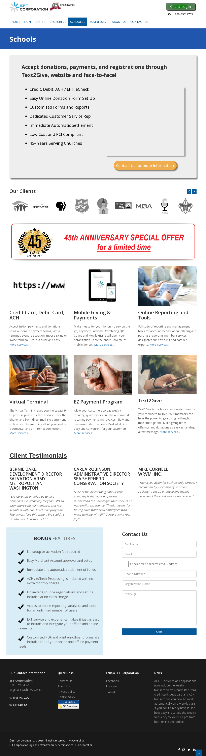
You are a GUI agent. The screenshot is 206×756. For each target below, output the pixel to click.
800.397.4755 (21, 698)
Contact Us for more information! (145, 165)
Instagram (112, 686)
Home (16, 22)
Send (159, 632)
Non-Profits (34, 22)
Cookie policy (66, 697)
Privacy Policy (76, 740)
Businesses (98, 22)
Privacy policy (66, 692)
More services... (19, 344)
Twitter (110, 692)
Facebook (112, 681)
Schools (77, 22)
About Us (119, 22)
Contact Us (139, 22)
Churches (57, 22)
